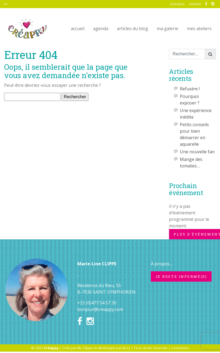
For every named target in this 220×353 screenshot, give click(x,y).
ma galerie (167, 28)
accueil (77, 28)
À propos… (162, 264)
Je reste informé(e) (181, 276)
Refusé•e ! (190, 89)
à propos (177, 3)
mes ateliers (199, 28)
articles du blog (132, 28)
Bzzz (126, 347)
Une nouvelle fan (197, 152)
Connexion (180, 347)
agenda (100, 28)
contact (195, 3)
